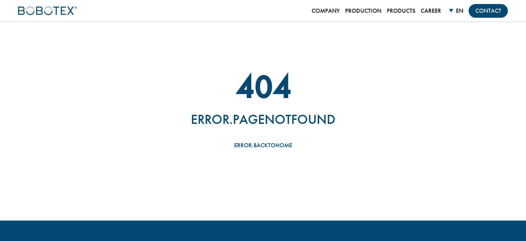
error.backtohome (263, 145)
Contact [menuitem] (488, 10)
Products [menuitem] (401, 10)
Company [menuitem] (326, 10)
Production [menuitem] (363, 10)
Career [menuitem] (431, 10)
